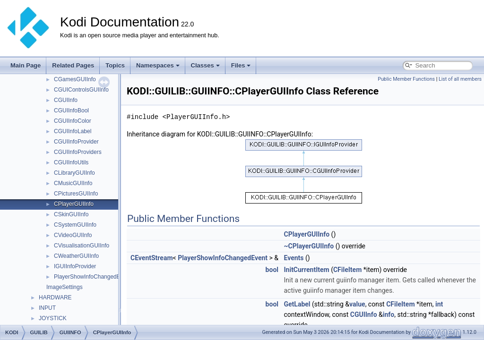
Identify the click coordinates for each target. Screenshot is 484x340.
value (357, 304)
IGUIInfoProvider (75, 266)
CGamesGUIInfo (75, 79)
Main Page (25, 65)
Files (241, 65)
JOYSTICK (53, 318)
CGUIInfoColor (72, 121)
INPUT (47, 308)
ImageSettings (64, 287)
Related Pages (73, 65)
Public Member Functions (406, 79)
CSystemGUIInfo (75, 224)
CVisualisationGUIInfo (81, 245)
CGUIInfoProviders (78, 152)
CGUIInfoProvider (76, 141)
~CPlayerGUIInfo (309, 246)
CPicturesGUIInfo (76, 193)
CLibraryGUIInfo (74, 173)
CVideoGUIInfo (73, 235)
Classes (205, 65)
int (439, 304)
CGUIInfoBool (71, 110)
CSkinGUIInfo (71, 214)
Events (293, 258)
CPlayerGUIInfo (74, 204)
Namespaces (158, 65)
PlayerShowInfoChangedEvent (92, 276)
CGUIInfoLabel (72, 131)
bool (272, 269)
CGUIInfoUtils (71, 162)
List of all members (460, 79)
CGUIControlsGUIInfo (81, 89)
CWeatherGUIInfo (76, 256)
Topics (115, 65)
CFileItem (347, 269)
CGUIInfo (66, 100)
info (388, 314)
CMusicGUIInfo (73, 183)
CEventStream (151, 258)
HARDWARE (55, 297)
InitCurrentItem (306, 269)
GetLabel (297, 304)
